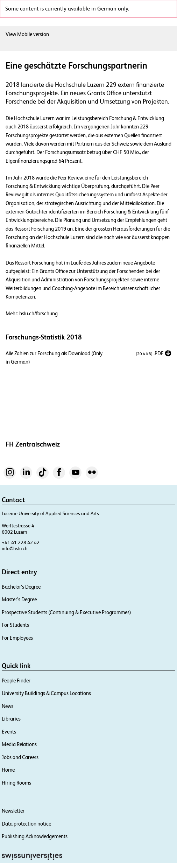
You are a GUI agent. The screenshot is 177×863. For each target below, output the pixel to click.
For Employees (17, 638)
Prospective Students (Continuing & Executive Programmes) (66, 612)
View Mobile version (27, 34)
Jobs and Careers (20, 757)
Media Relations (19, 744)
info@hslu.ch (15, 548)
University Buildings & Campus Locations (46, 693)
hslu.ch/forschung (38, 313)
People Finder (16, 680)
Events (9, 732)
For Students (15, 625)
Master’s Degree (19, 599)
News (7, 706)
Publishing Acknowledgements (35, 836)
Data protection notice (26, 824)
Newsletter (13, 811)
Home (8, 770)
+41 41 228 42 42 (21, 542)
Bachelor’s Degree (21, 587)
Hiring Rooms (16, 783)
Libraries (11, 719)
